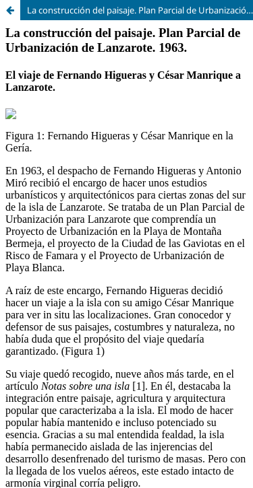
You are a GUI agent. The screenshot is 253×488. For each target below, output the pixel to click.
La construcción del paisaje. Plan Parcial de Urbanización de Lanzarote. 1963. (140, 10)
